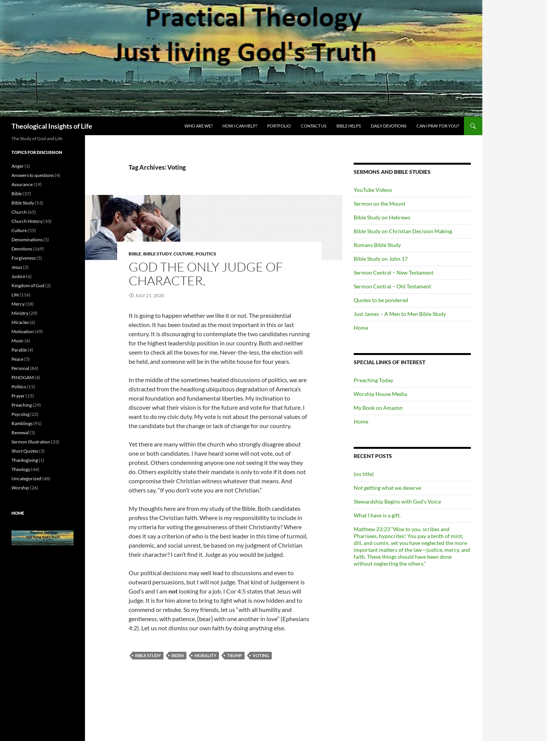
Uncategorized (26, 478)
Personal (20, 368)
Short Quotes (24, 451)
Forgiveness (23, 258)
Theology (20, 469)
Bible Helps (348, 125)
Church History (26, 221)
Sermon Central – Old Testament (392, 286)
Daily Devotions (389, 125)
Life (15, 295)
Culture (183, 254)
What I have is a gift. (377, 515)
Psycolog (20, 414)
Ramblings (22, 423)
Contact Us (314, 125)
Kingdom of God (27, 285)
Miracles (20, 322)
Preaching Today (373, 380)
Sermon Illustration (30, 442)
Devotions (21, 249)
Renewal (20, 432)
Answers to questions (32, 175)
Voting (261, 655)
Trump (234, 655)
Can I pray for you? (437, 125)
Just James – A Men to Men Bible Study (400, 314)
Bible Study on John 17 (381, 258)
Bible (135, 254)
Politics (206, 254)
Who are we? (198, 125)
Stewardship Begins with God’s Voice (397, 501)
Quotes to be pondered (381, 300)
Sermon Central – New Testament (393, 272)
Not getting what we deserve (387, 487)
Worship (20, 488)
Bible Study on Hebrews (382, 217)
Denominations (26, 239)
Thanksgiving (24, 460)
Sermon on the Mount (379, 203)
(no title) (364, 474)
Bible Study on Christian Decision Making (403, 231)
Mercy (17, 304)
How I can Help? (239, 125)
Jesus (16, 267)
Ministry (19, 313)
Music (17, 341)
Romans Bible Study (377, 245)
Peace (17, 359)
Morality (205, 655)
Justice (18, 276)
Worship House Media (380, 394)
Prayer (18, 396)
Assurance (22, 184)
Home (361, 327)
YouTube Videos (373, 189)
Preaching (21, 405)
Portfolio (279, 125)
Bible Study (157, 254)
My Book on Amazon (378, 407)
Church (19, 212)
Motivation (22, 331)
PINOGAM (22, 377)
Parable (19, 350)
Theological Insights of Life (51, 126)
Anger (17, 166)
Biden (177, 655)
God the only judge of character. (206, 273)
